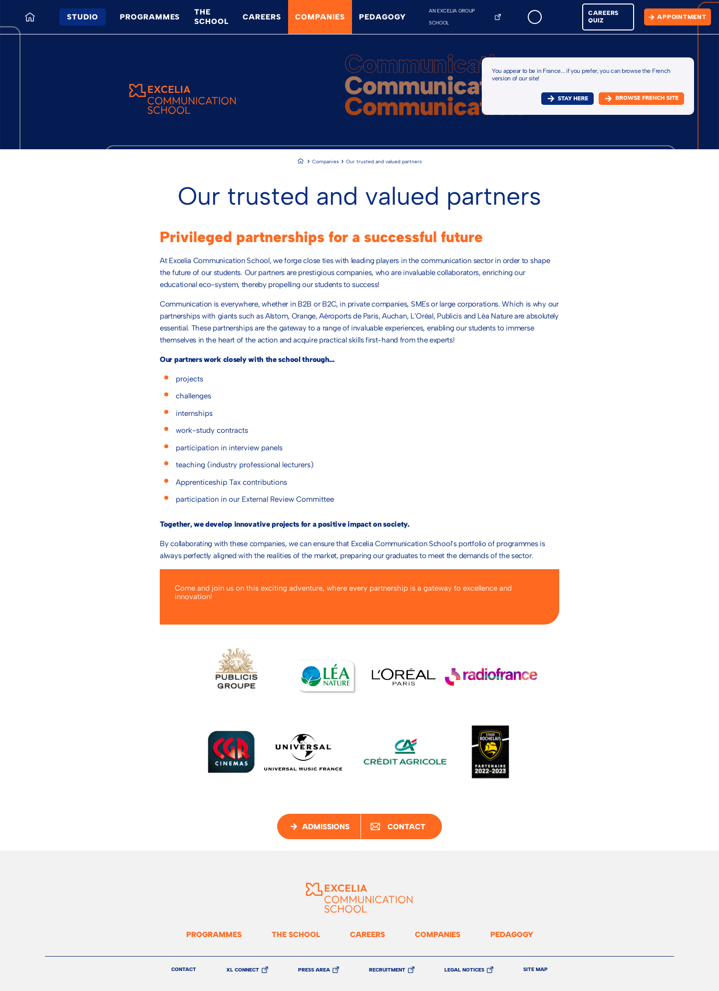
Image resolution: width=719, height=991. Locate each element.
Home (27, 8)
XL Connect (242, 970)
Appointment (681, 16)
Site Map (535, 970)
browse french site (647, 98)
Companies (320, 16)
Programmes (150, 16)
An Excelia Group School (452, 16)
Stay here (573, 98)
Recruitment (387, 970)
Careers (262, 16)
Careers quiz (603, 16)
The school (211, 16)
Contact (183, 970)
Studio (82, 16)
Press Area (314, 970)
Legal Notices (464, 970)
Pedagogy (382, 16)
